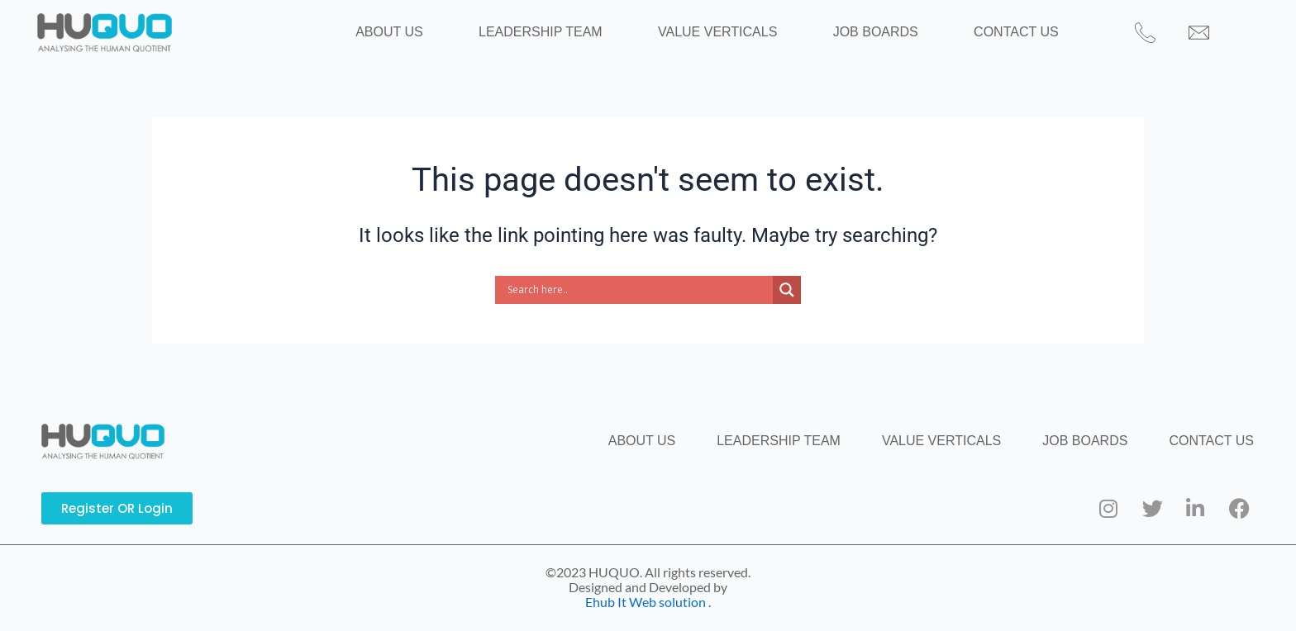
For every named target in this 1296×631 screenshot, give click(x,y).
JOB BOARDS (855, 39)
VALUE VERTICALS (717, 39)
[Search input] (638, 304)
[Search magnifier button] (787, 304)
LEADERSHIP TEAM (560, 39)
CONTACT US (977, 39)
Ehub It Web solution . (648, 602)
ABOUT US (428, 39)
